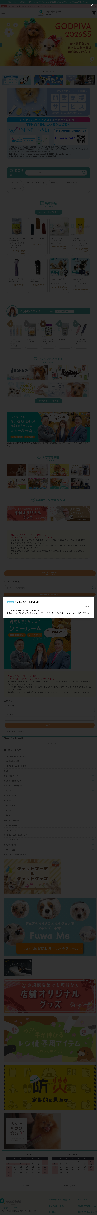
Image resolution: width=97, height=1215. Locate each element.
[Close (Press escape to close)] (92, 5)
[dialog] (48, 607)
